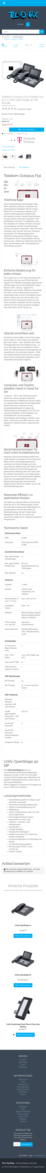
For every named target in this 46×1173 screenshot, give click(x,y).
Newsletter (23, 1092)
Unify (23, 1109)
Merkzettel (23, 1067)
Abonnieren (26, 1144)
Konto (23, 1065)
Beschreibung (9, 167)
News (23, 1094)
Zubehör (23, 1121)
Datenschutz (23, 1084)
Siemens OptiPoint (23, 1112)
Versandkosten (23, 1087)
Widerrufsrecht (23, 1089)
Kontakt (23, 1060)
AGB (23, 1082)
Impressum (23, 1079)
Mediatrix (23, 1119)
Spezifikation (24, 167)
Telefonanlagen (23, 1114)
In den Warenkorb (27, 130)
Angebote (23, 1107)
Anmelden (20, 24)
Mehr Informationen (23, 936)
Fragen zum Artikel (8, 150)
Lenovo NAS (23, 1116)
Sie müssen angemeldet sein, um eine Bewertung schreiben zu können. (22, 870)
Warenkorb (23, 1062)
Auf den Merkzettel (8, 147)
